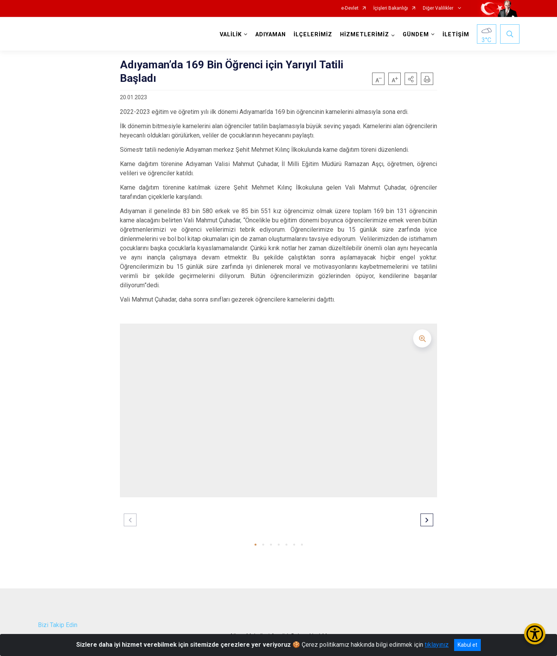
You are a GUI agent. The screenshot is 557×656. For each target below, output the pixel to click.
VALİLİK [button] (231, 34)
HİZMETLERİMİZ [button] (364, 34)
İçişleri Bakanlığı (390, 8)
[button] (411, 79)
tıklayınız (437, 644)
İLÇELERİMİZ (313, 34)
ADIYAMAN (270, 34)
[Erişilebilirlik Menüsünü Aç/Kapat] (534, 633)
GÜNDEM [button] (416, 34)
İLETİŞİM (456, 34)
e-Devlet (350, 8)
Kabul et (467, 645)
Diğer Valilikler (438, 8)
